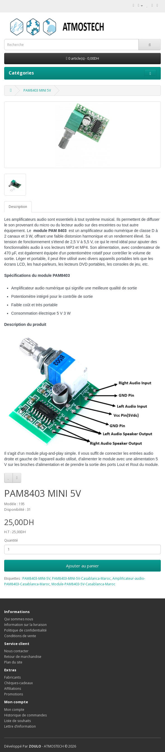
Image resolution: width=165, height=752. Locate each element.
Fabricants (12, 677)
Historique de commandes (25, 715)
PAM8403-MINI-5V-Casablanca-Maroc (81, 578)
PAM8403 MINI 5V (37, 90)
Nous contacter (16, 651)
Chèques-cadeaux (18, 683)
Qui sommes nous (18, 619)
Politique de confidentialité (25, 630)
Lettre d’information (20, 726)
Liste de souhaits (17, 720)
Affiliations (12, 688)
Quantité (11, 540)
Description (18, 206)
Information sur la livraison (25, 624)
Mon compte (14, 709)
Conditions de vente (20, 635)
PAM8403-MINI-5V (36, 578)
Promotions (13, 694)
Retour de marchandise (22, 656)
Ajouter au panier (82, 565)
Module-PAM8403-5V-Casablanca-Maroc (83, 584)
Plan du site (13, 662)
